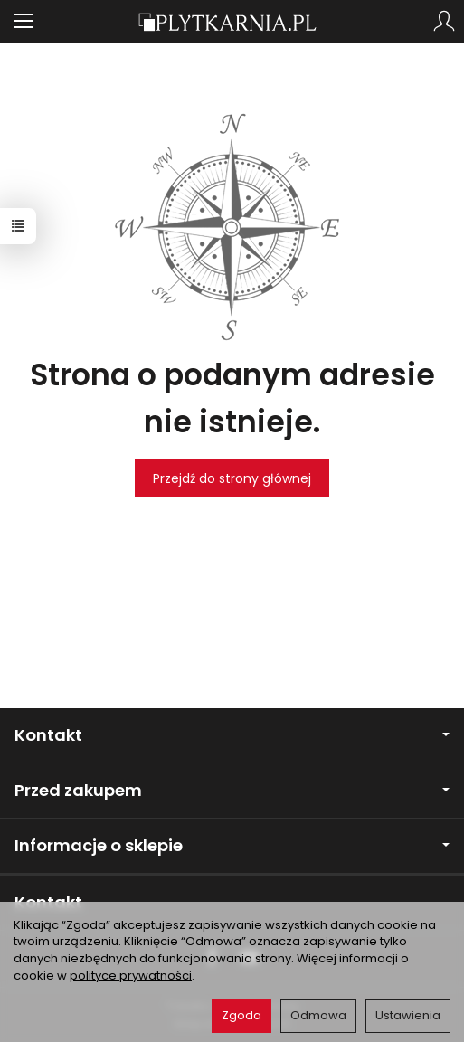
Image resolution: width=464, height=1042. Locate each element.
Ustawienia (407, 1015)
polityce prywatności (131, 975)
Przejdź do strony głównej (232, 478)
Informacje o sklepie (232, 845)
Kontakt (232, 735)
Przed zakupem (232, 790)
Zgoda (241, 1015)
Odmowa (318, 1015)
